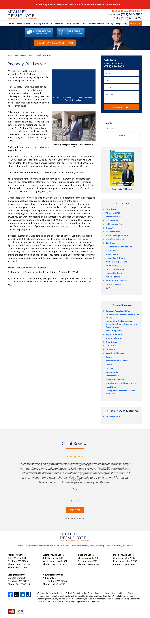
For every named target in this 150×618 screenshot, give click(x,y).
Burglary (109, 357)
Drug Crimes (111, 342)
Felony (108, 364)
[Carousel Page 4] (78, 501)
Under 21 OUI (111, 254)
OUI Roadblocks (112, 231)
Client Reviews (72, 23)
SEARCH (122, 135)
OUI (83, 23)
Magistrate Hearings (114, 334)
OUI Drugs (110, 243)
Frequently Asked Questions (118, 246)
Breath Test (110, 228)
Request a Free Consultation (55, 42)
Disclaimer (76, 545)
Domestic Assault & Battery (100, 23)
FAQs (118, 23)
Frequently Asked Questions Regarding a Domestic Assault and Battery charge (121, 324)
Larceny (109, 368)
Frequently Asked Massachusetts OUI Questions (46, 545)
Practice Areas (23, 23)
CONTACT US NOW (121, 107)
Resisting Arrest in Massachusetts (121, 383)
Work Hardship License (116, 261)
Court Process (111, 209)
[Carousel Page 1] (68, 501)
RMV (107, 288)
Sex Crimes (110, 349)
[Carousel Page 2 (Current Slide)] (71, 501)
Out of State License (114, 239)
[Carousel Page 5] (82, 501)
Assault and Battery (114, 353)
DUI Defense (122, 203)
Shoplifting (110, 387)
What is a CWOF (112, 213)
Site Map (100, 545)
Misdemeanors (112, 375)
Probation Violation (114, 379)
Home (11, 23)
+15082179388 (23, 567)
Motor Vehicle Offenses (116, 280)
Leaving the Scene (113, 273)
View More (75, 510)
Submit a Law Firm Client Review (75, 518)
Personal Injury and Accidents (122, 410)
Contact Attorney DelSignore (119, 545)
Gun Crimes (110, 345)
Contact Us (135, 23)
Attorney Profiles (41, 23)
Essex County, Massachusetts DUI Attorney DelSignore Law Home (23, 14)
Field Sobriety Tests (114, 224)
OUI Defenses (111, 250)
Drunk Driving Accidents (116, 235)
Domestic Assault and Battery (119, 311)
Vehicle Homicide (113, 277)
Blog (125, 23)
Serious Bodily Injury (115, 258)
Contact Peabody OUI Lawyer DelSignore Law (125, 14)
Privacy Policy (88, 545)
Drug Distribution (113, 338)
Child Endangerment (115, 269)
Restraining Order (113, 330)
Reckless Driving (113, 284)
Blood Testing (111, 265)
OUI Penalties (111, 220)
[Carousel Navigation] (75, 500)
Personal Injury (112, 416)
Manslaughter (112, 372)
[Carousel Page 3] (75, 501)
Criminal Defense (121, 305)
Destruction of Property (116, 360)
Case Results (57, 23)
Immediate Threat (113, 216)
